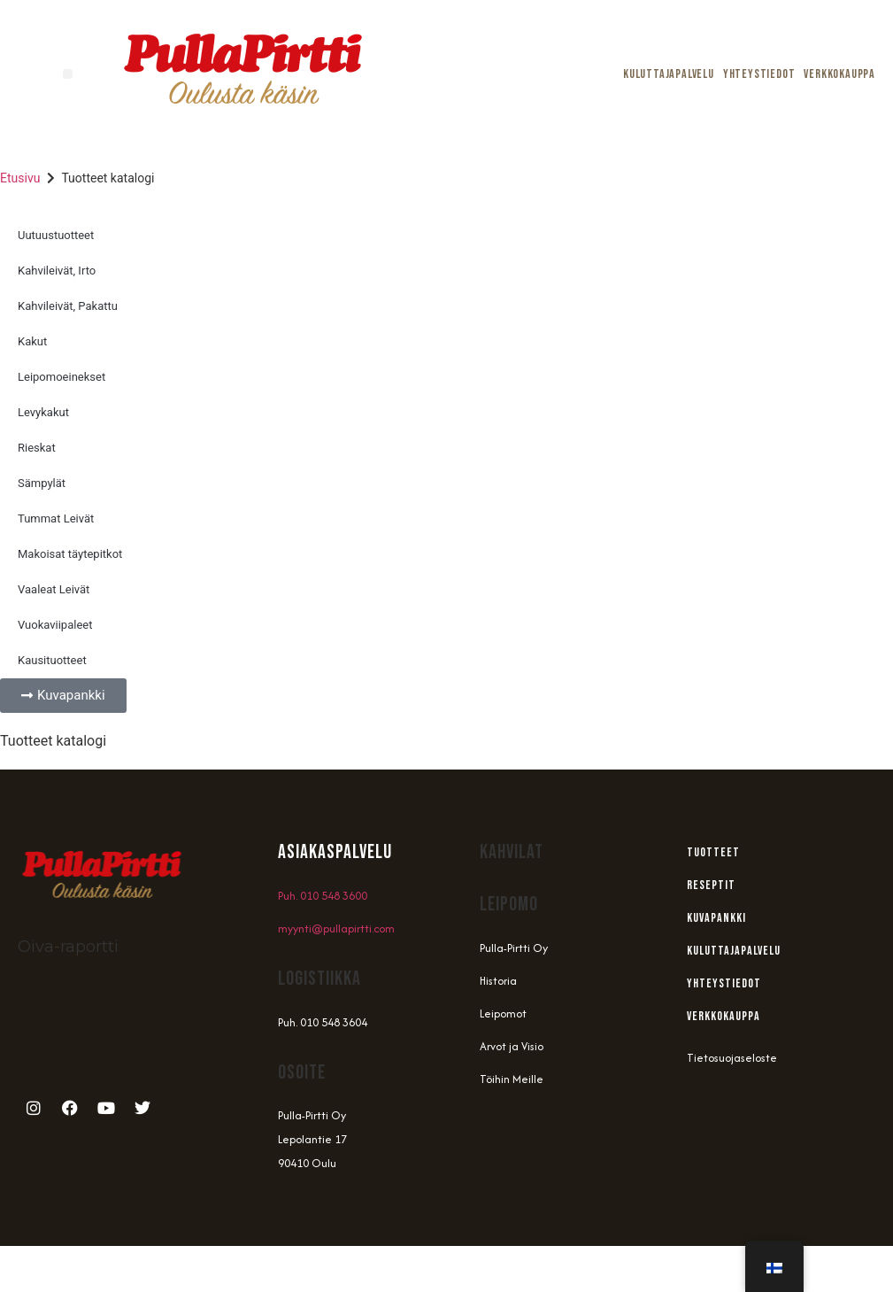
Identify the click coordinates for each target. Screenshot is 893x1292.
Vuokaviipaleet (55, 624)
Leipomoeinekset (61, 376)
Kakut (32, 341)
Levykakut (43, 412)
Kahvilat (511, 852)
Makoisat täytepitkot (70, 554)
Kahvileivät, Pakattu (68, 306)
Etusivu (20, 178)
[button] (68, 74)
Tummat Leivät (56, 518)
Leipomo (509, 905)
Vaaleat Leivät (53, 589)
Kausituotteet (52, 660)
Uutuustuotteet (56, 235)
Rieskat (37, 447)
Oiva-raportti (68, 946)
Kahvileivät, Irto (57, 270)
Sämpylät (41, 483)
